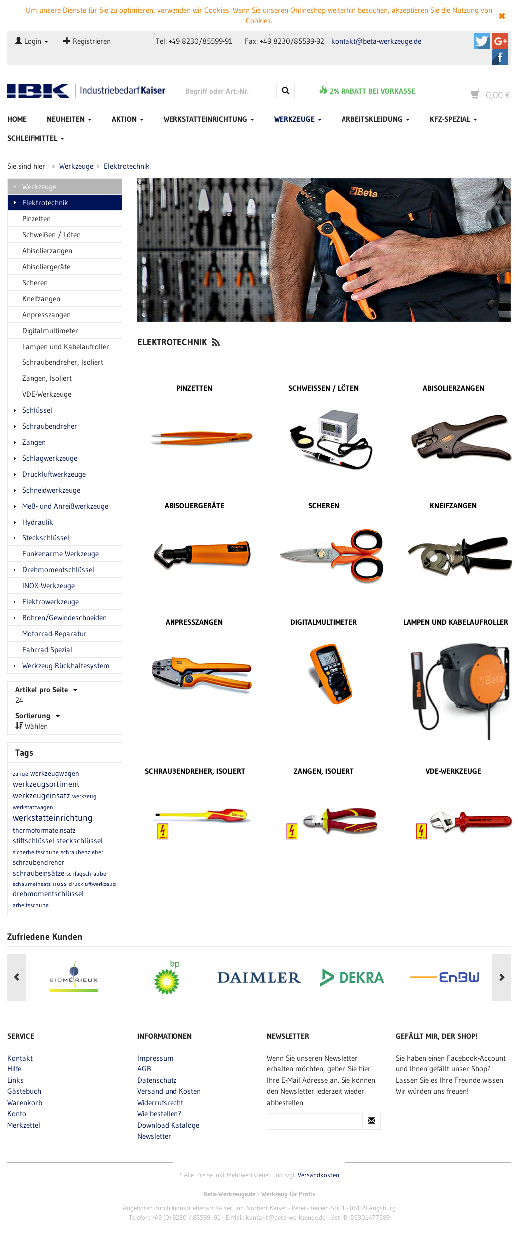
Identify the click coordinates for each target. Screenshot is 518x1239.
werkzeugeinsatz (41, 795)
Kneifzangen (36, 298)
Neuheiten (69, 119)
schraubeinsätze (38, 873)
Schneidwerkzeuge (46, 490)
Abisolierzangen (42, 250)
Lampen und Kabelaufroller (61, 346)
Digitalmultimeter (45, 330)
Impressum (155, 1057)
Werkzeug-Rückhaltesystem (61, 665)
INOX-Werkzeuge (44, 585)
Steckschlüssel (41, 537)
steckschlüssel (79, 840)
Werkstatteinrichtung (209, 119)
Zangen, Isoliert (42, 378)
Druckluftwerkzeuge (49, 474)
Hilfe (14, 1068)
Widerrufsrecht (160, 1102)
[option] (66, 977)
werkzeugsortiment (46, 784)
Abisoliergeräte (41, 266)
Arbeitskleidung (376, 119)
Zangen (29, 442)
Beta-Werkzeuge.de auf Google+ (500, 41)
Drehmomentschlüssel (53, 569)
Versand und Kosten (169, 1091)
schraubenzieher (82, 852)
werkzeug (84, 796)
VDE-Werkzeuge (42, 394)
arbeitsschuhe (31, 905)
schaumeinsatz (32, 883)
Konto (16, 1113)
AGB (144, 1068)
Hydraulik (33, 522)
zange (20, 773)
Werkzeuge (298, 119)
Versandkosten (318, 1174)
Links (15, 1079)
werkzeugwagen (54, 773)
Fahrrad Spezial (42, 649)
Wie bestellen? (159, 1113)
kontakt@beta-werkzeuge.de (376, 41)
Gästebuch (24, 1091)
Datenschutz (156, 1079)
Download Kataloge (168, 1124)
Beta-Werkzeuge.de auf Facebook (500, 57)
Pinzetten (32, 218)
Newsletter (154, 1136)
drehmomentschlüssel (48, 893)
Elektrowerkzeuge (46, 601)
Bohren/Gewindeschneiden (60, 617)
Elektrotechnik (127, 166)
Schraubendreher (45, 426)
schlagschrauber (87, 873)
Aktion (128, 119)
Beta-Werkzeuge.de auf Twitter (482, 41)
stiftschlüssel (33, 840)
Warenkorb (24, 1102)
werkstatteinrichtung (53, 817)
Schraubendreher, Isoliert (58, 362)
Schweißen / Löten (47, 234)
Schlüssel (32, 410)
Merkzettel (23, 1124)
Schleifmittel (35, 138)
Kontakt (20, 1057)
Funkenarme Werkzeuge (56, 553)
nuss (60, 883)
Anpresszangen (42, 314)
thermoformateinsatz (44, 830)
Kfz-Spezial (453, 119)
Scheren (30, 282)
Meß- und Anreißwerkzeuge (60, 506)
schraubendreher (38, 862)
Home (17, 119)
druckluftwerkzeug (92, 883)
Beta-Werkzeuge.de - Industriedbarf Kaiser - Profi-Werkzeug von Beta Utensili (86, 91)
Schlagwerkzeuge (45, 458)
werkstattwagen (33, 807)
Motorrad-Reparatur (50, 633)
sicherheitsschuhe (36, 852)
